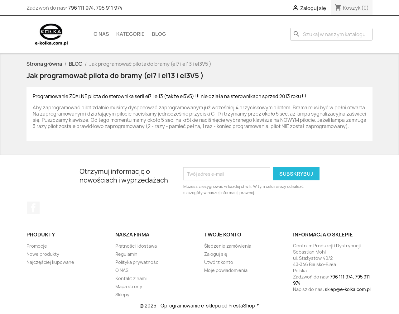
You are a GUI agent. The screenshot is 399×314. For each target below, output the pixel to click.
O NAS (101, 34)
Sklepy (122, 294)
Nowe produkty (42, 254)
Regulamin (126, 254)
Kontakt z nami (131, 278)
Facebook (33, 208)
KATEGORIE (130, 34)
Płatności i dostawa (136, 246)
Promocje (36, 246)
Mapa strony (128, 286)
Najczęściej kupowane (50, 262)
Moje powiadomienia (226, 270)
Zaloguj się (215, 254)
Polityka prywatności (137, 262)
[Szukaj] (331, 34)
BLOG (159, 34)
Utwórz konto (218, 262)
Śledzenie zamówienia (227, 246)
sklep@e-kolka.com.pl (348, 289)
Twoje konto (222, 234)
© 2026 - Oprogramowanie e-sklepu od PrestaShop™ (199, 305)
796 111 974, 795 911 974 (95, 7)
